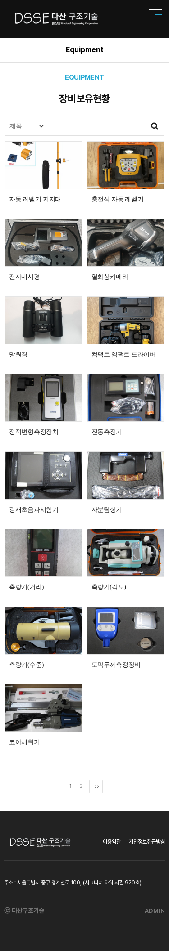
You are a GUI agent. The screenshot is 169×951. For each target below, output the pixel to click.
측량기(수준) (26, 664)
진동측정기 (107, 432)
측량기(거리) (26, 587)
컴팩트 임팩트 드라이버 (123, 354)
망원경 (18, 354)
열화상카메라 (109, 276)
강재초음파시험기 (34, 509)
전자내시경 (24, 276)
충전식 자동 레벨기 (117, 199)
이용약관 (112, 842)
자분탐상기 (107, 509)
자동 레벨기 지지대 (35, 199)
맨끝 (96, 786)
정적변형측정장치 (34, 432)
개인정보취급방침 (147, 842)
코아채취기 (24, 742)
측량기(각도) (108, 587)
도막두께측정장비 (116, 664)
